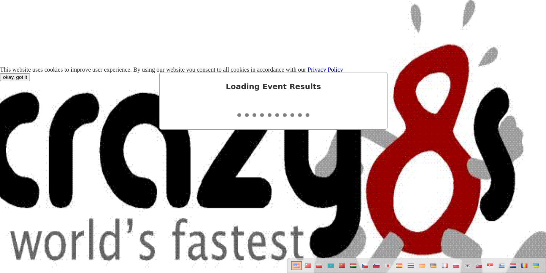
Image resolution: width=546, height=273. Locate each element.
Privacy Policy (325, 69)
